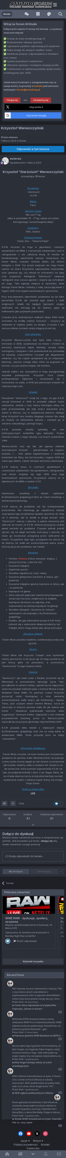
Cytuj (21, 803)
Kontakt (45, 1144)
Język (25, 1140)
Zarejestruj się (40, 100)
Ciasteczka (33, 1148)
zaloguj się (46, 840)
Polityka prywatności (26, 1144)
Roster (22, 140)
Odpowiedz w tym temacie (33, 149)
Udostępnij (16, 871)
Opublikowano (25, 162)
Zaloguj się (12, 100)
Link (33, 793)
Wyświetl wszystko (33, 961)
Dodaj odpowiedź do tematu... (25, 856)
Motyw (38, 1140)
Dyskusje (43, 925)
